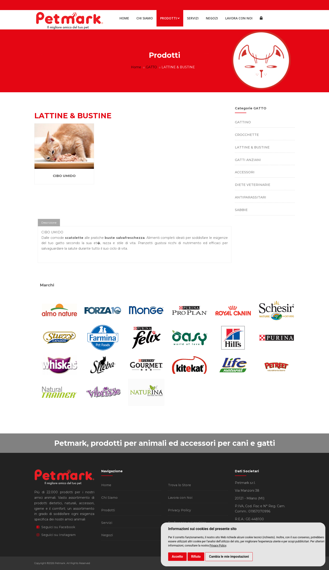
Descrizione (48, 222)
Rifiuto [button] (196, 556)
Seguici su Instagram (56, 535)
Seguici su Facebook (56, 527)
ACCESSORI (245, 172)
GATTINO (243, 122)
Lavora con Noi (238, 18)
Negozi (212, 18)
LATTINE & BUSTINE (252, 147)
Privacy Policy (218, 545)
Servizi (193, 18)
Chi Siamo (144, 18)
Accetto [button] (177, 556)
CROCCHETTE (247, 135)
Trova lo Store (179, 485)
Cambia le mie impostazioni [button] (229, 556)
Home (124, 18)
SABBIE (241, 210)
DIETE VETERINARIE (252, 185)
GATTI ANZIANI (248, 160)
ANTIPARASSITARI (250, 197)
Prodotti (170, 18)
